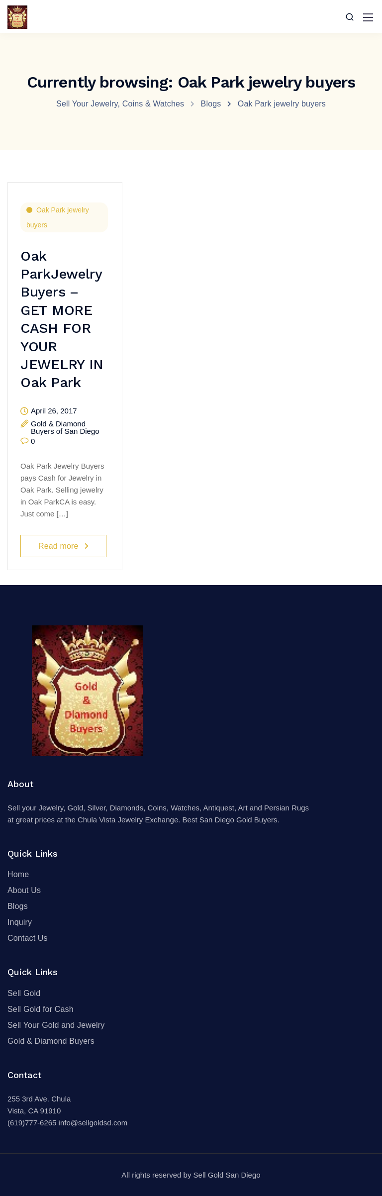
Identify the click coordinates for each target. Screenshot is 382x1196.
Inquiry (19, 922)
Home (18, 874)
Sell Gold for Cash (40, 1009)
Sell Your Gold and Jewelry (55, 1025)
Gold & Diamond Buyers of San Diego (65, 427)
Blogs (17, 906)
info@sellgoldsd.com (93, 1122)
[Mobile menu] (368, 17)
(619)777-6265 (31, 1122)
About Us (24, 890)
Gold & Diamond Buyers (51, 1041)
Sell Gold (23, 993)
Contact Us (27, 938)
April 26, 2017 (54, 411)
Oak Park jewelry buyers (57, 217)
